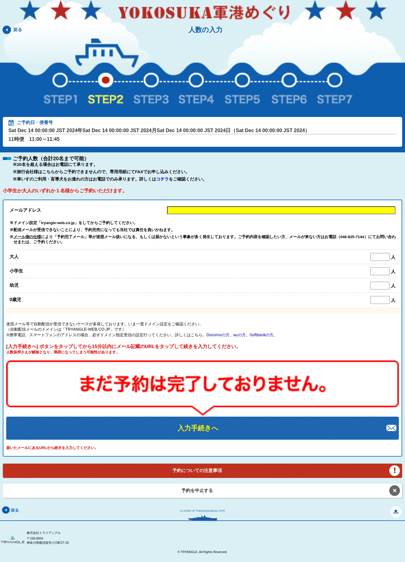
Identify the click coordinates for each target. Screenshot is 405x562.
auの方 (239, 335)
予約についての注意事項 (197, 470)
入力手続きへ (198, 428)
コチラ (162, 179)
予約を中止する (197, 490)
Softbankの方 (262, 335)
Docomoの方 (218, 335)
